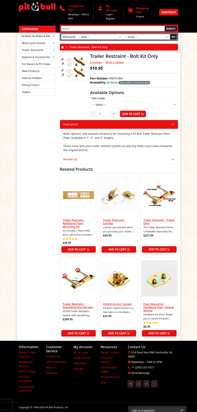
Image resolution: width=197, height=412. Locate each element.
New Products (31, 71)
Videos (26, 92)
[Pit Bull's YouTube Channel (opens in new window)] (131, 383)
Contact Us (53, 356)
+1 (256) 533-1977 (142, 367)
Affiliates (78, 369)
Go (173, 36)
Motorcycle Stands (33, 43)
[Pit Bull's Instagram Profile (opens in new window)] (154, 383)
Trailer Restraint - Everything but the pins (78, 305)
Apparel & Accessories (36, 57)
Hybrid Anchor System (117, 304)
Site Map (51, 373)
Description (70, 124)
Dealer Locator (110, 352)
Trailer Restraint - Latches (114, 221)
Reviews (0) (70, 159)
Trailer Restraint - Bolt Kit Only (88, 47)
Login (109, 14)
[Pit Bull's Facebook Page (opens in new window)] (138, 383)
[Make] (100, 36)
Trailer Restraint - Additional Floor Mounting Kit (74, 223)
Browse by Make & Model (38, 36)
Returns (51, 367)
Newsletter (80, 363)
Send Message (140, 373)
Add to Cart (133, 114)
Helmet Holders (32, 78)
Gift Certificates (56, 362)
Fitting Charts (30, 85)
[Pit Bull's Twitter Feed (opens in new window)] (146, 383)
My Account (80, 352)
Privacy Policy (27, 371)
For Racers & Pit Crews (36, 64)
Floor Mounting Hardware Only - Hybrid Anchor (158, 307)
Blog (103, 382)
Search (170, 28)
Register (110, 18)
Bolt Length (98, 98)
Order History (82, 358)
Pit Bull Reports (110, 377)
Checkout (168, 12)
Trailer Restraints (32, 50)
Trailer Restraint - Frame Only (159, 221)
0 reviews (96, 62)
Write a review (114, 62)
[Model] (146, 36)
